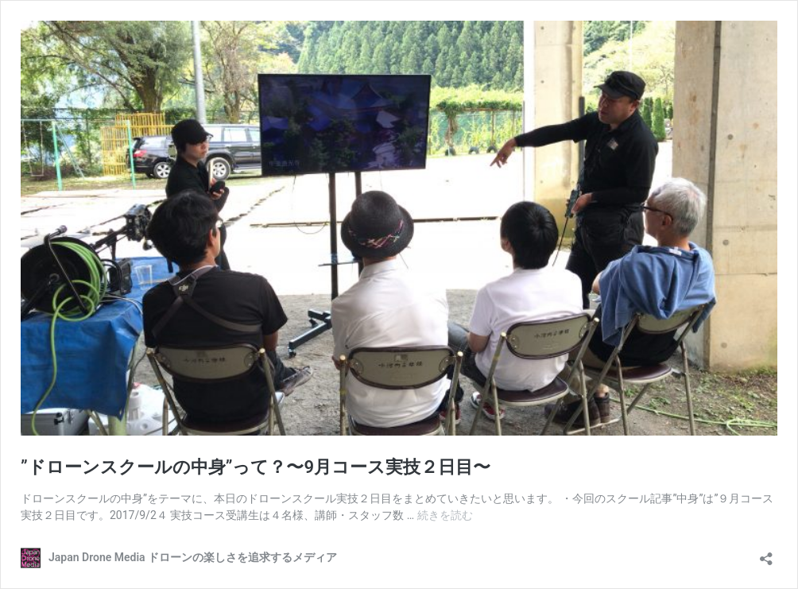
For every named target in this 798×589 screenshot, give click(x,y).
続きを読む (445, 515)
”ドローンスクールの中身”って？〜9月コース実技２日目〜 (255, 467)
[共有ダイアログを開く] (766, 553)
